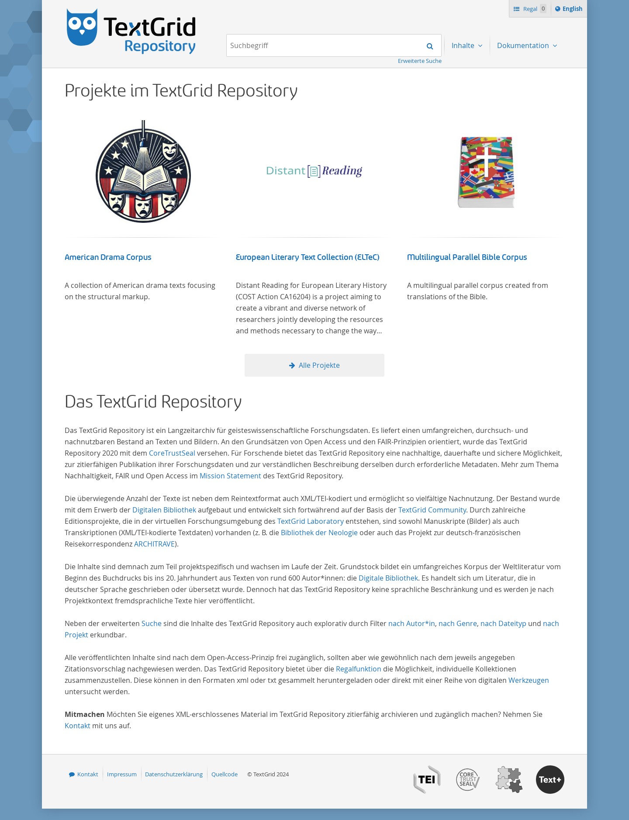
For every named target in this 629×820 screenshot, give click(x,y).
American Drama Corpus (108, 257)
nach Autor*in (411, 623)
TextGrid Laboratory (310, 521)
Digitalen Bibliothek (164, 510)
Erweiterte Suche (420, 61)
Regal (534, 8)
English (574, 10)
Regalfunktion (358, 669)
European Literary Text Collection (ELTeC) (308, 257)
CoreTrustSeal (172, 453)
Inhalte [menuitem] (464, 45)
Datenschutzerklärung (174, 774)
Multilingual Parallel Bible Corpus (467, 257)
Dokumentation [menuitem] (524, 45)
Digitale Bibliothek (388, 578)
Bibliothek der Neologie (319, 532)
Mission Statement (230, 476)
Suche (152, 623)
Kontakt (77, 725)
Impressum (122, 774)
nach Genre (458, 623)
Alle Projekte (319, 365)
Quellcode (224, 774)
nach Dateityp (503, 623)
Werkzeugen (528, 680)
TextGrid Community (432, 510)
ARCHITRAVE (154, 544)
